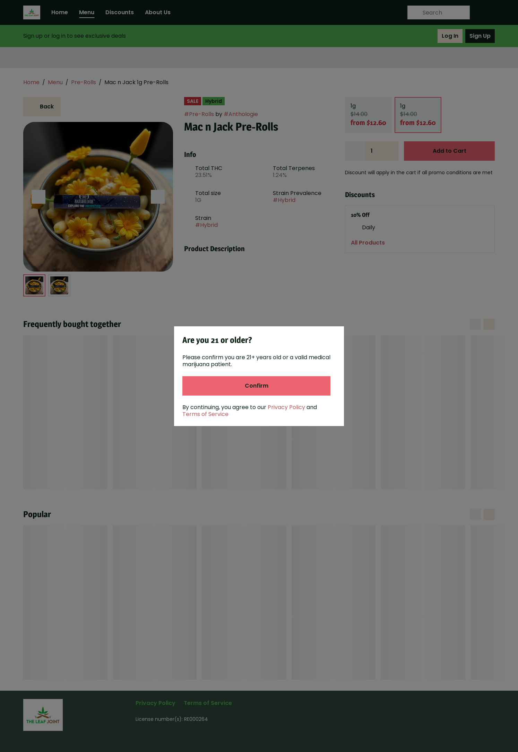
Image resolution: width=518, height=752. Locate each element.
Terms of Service (205, 414)
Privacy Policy (286, 407)
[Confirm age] (256, 386)
